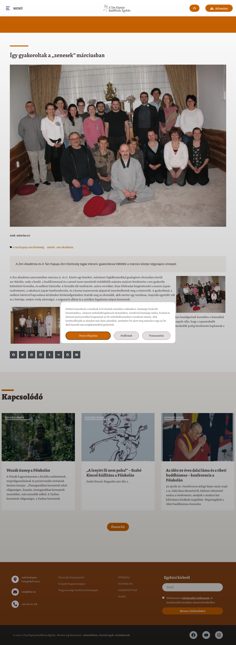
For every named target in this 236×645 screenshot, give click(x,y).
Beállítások (126, 335)
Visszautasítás (156, 335)
